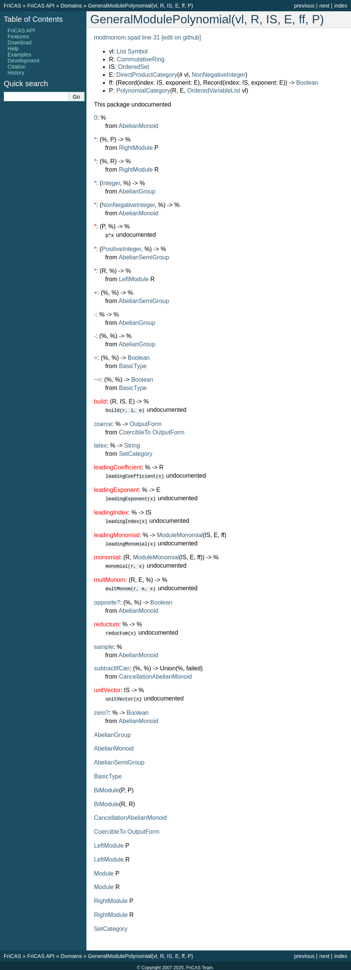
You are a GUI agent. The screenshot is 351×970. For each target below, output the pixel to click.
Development (23, 61)
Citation (17, 67)
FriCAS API (40, 6)
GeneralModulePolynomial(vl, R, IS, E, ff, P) (140, 6)
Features (18, 37)
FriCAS (12, 6)
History (16, 73)
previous (304, 6)
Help (13, 49)
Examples (19, 55)
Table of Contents (33, 19)
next (324, 6)
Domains (71, 6)
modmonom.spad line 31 (127, 37)
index (340, 6)
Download (20, 43)
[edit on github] (181, 37)
